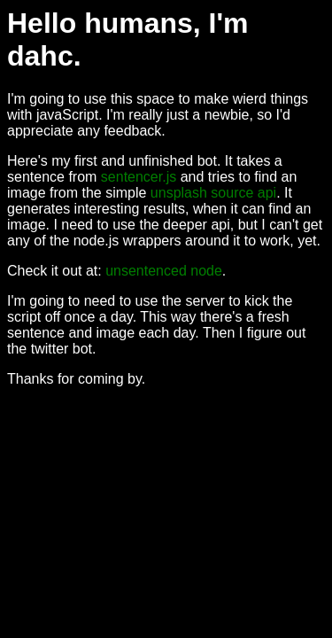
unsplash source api (213, 192)
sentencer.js (138, 176)
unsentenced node (163, 270)
